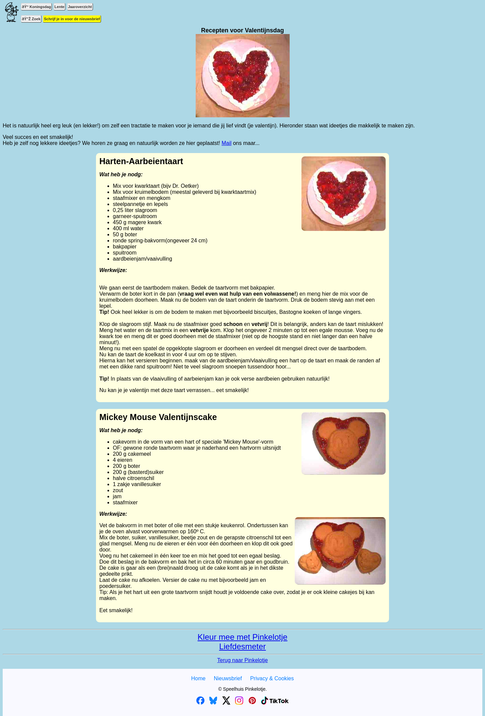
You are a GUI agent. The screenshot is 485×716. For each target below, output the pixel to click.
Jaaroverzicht (80, 7)
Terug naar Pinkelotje (242, 660)
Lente (59, 7)
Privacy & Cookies (272, 678)
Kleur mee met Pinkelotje (243, 637)
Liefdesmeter (242, 646)
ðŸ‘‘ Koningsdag (36, 7)
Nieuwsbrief (228, 678)
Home (198, 678)
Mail (226, 143)
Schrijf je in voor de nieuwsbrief (72, 19)
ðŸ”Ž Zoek (31, 19)
